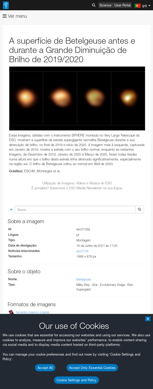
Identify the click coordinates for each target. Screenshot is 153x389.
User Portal (122, 5)
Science (105, 5)
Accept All (45, 368)
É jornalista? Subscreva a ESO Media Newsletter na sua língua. (77, 188)
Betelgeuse (83, 279)
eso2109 (82, 251)
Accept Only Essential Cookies (92, 368)
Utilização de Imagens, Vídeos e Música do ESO (77, 183)
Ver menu (15, 16)
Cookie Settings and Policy (76, 380)
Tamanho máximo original (32, 312)
